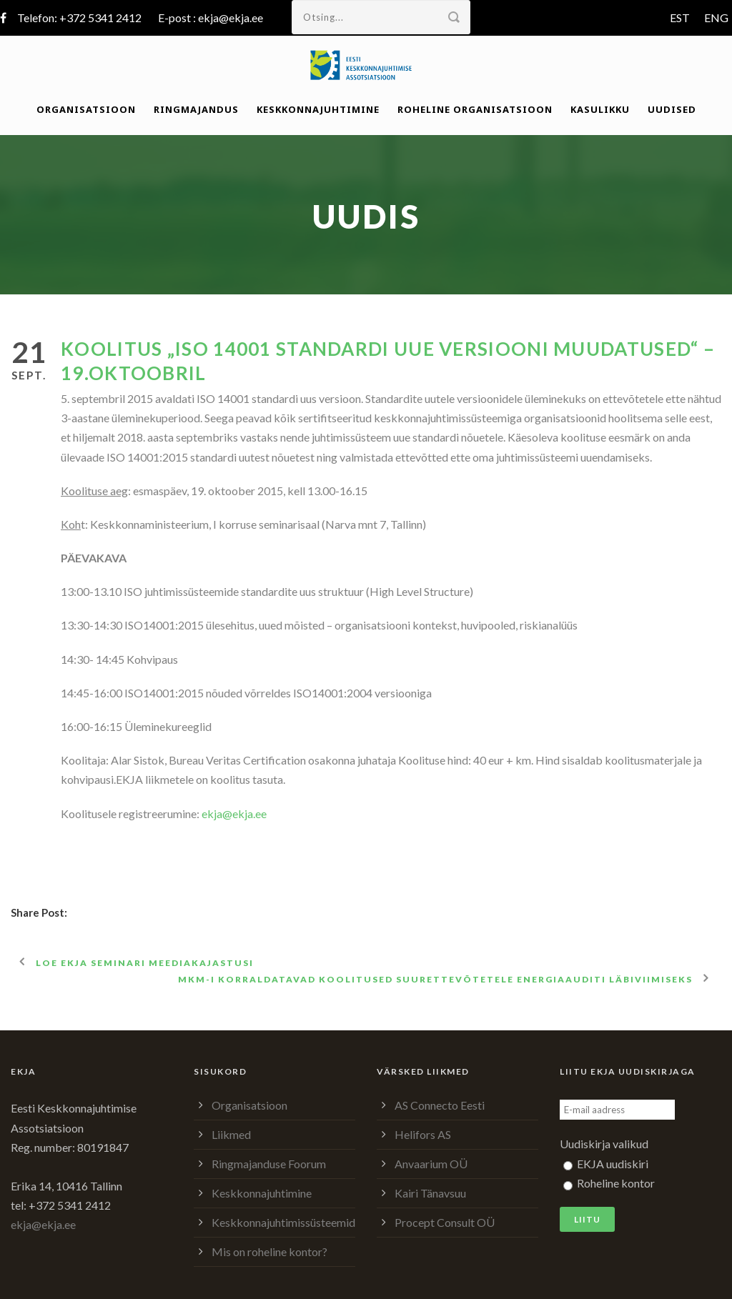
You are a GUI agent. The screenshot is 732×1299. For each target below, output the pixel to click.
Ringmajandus (196, 109)
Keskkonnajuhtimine (318, 109)
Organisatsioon (86, 109)
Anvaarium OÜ (431, 1163)
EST (680, 17)
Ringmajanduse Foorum (269, 1163)
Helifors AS (423, 1134)
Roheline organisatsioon (475, 109)
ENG (716, 17)
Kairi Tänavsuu (430, 1193)
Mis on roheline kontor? (269, 1251)
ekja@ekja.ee (230, 17)
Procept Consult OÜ (445, 1222)
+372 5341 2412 (100, 17)
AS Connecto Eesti (440, 1105)
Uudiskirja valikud (604, 1143)
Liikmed (231, 1134)
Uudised (672, 109)
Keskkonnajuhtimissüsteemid (283, 1222)
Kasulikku (600, 109)
